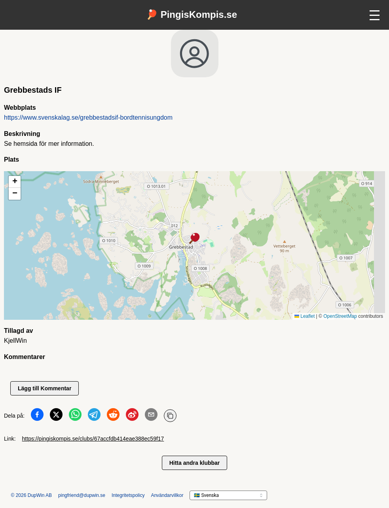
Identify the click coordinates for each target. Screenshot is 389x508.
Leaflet (304, 316)
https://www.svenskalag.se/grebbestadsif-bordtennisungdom (88, 117)
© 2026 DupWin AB (31, 495)
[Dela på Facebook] (37, 416)
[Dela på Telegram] (94, 416)
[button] (194, 239)
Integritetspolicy (128, 495)
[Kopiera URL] (170, 415)
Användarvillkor (167, 495)
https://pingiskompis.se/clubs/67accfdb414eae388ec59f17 (93, 438)
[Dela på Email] (151, 416)
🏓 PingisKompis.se (191, 14)
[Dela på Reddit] (113, 416)
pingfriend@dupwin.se (81, 495)
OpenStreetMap (340, 316)
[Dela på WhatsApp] (75, 416)
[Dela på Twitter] (56, 416)
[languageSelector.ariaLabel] (228, 495)
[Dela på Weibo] (132, 416)
